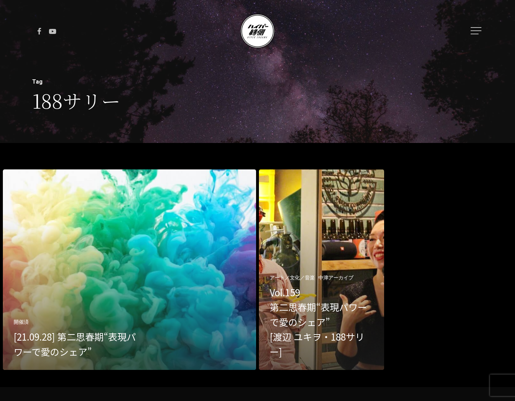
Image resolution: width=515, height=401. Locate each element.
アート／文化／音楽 (292, 278)
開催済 (21, 322)
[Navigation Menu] (477, 30)
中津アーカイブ (335, 278)
